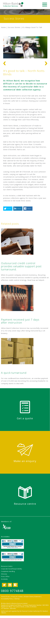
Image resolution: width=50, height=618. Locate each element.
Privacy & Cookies (17, 596)
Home (3, 27)
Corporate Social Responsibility (11, 569)
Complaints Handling (8, 571)
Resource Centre (6, 566)
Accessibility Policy (7, 599)
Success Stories (14, 27)
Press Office (5, 576)
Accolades (4, 579)
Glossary (4, 574)
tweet (9, 208)
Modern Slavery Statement (32, 596)
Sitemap (17, 599)
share (19, 208)
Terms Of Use (5, 596)
